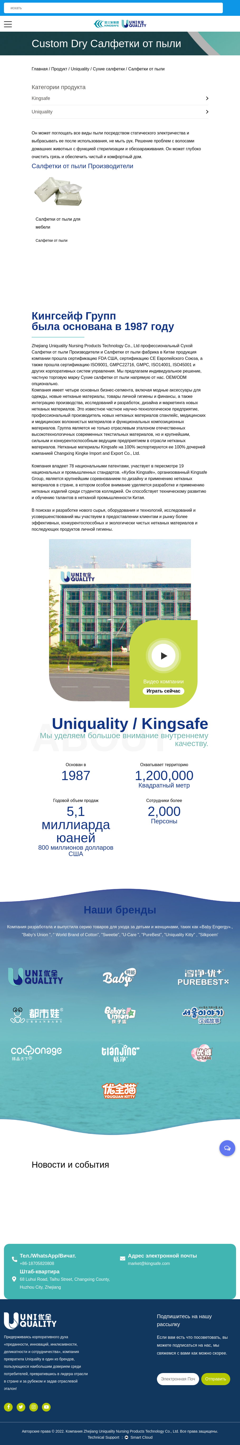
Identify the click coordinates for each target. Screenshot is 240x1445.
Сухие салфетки (109, 69)
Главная (40, 69)
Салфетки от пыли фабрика (131, 352)
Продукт (59, 69)
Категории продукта (59, 87)
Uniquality (80, 69)
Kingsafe (120, 98)
